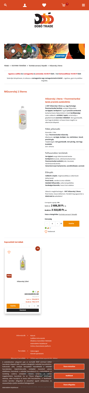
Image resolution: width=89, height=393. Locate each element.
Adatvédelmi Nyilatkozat (38, 344)
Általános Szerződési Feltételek (41, 341)
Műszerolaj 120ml (23, 281)
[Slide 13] (66, 55)
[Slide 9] (50, 55)
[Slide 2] (22, 55)
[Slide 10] (54, 55)
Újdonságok (34, 351)
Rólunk (32, 336)
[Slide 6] (38, 55)
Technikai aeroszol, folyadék (38, 66)
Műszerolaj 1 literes (55, 66)
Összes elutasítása (69, 366)
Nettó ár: (48, 206)
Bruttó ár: (48, 210)
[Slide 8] (46, 55)
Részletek (23, 310)
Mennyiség (48, 219)
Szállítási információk (37, 338)
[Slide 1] (18, 55)
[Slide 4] (30, 55)
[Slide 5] (34, 55)
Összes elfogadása (69, 385)
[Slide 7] (42, 55)
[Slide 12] (62, 55)
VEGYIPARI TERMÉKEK (18, 66)
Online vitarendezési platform (40, 346)
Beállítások (69, 376)
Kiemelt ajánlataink (37, 354)
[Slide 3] (26, 55)
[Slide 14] (70, 55)
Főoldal (6, 66)
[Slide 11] (58, 55)
